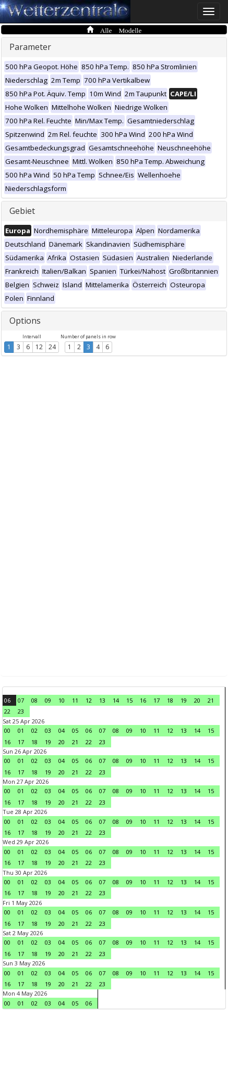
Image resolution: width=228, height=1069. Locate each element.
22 (7, 711)
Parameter (30, 47)
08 (34, 700)
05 (75, 730)
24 (52, 346)
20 (197, 700)
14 (116, 700)
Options (25, 320)
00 (7, 730)
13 (102, 700)
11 (75, 700)
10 (61, 700)
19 (184, 700)
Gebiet (22, 211)
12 (39, 346)
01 (21, 730)
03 (48, 730)
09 (48, 700)
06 (7, 700)
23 (21, 711)
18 (170, 700)
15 (129, 700)
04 (61, 730)
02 (34, 730)
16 (143, 700)
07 (21, 700)
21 (211, 700)
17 (156, 700)
